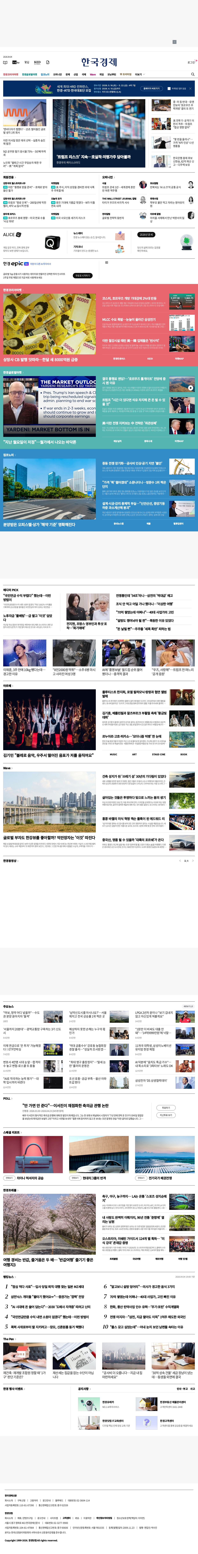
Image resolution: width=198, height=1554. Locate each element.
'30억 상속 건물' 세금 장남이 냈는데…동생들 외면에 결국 (172, 1374)
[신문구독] (48, 62)
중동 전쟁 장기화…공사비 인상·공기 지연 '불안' (132, 463)
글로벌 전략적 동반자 (113, 218)
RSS (77, 1518)
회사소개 (9, 1500)
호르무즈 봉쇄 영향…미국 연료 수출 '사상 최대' (24, 219)
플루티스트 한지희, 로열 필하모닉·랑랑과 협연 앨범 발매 (134, 694)
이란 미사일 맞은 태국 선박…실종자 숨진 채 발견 (24, 142)
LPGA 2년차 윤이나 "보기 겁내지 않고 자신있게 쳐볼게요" (154, 1014)
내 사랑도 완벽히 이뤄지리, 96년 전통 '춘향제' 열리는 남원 (133, 1219)
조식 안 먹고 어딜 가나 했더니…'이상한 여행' (144, 604)
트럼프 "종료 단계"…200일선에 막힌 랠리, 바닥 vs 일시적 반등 (24, 204)
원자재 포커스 (9, 214)
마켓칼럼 (55, 183)
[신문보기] (5, 62)
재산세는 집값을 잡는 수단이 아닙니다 (73, 1374)
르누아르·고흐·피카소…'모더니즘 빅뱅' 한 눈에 (131, 736)
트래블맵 (114, 1258)
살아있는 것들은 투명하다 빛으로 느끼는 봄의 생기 (134, 797)
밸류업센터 (178, 523)
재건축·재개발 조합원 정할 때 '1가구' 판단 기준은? (24, 1374)
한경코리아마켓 (10, 74)
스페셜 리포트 (11, 1132)
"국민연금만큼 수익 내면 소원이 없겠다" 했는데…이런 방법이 (50, 1317)
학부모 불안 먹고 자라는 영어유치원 (167, 204)
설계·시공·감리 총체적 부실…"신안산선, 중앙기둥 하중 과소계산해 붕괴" (133, 505)
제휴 (19, 1518)
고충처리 (34, 1500)
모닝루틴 (111, 74)
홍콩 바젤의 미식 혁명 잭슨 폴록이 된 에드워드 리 (133, 818)
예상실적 (118, 441)
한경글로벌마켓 (29, 74)
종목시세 (148, 441)
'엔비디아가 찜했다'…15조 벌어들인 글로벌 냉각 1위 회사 (24, 130)
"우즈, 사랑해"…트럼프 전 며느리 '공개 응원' (173, 671)
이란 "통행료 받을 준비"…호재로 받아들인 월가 (25, 188)
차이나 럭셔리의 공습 (23, 1178)
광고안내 (47, 1500)
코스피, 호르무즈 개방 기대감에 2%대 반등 (129, 298)
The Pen (8, 1339)
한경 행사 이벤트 (13, 1389)
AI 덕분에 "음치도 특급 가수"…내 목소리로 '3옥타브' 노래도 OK (154, 1064)
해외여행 (159, 1258)
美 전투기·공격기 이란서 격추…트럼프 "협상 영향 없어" (183, 124)
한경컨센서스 (119, 358)
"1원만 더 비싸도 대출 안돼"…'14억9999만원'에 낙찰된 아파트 (153, 1033)
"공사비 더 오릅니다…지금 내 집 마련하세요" (122, 1374)
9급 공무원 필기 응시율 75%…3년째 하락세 (24, 153)
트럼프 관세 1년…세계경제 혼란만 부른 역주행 (118, 188)
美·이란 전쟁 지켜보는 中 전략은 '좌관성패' (129, 423)
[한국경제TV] (15, 62)
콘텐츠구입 (28, 1518)
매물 (149, 523)
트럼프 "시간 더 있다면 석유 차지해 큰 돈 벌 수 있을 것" (133, 402)
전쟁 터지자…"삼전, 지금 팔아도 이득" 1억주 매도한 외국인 (148, 1317)
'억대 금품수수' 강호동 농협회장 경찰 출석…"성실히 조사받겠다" (87, 1049)
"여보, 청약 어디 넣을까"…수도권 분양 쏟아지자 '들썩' (21, 1014)
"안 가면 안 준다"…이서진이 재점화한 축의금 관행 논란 (65, 1105)
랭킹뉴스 (8, 1277)
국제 (84, 74)
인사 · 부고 (182, 1389)
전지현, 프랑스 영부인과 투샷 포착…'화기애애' (86, 625)
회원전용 (8, 177)
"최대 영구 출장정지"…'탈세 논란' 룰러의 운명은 (87, 1064)
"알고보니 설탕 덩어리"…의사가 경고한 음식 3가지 (142, 1286)
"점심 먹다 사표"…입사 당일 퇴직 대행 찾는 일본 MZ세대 (47, 1286)
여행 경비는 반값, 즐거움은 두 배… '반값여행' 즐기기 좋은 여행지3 (48, 1262)
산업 (76, 74)
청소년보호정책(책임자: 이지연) (131, 1518)
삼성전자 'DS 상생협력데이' (151, 1080)
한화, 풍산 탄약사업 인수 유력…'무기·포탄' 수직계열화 (144, 1306)
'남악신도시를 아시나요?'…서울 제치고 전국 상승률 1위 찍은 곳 (88, 1014)
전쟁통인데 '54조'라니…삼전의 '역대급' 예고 (144, 595)
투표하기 (166, 1107)
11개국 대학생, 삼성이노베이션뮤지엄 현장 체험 (153, 1047)
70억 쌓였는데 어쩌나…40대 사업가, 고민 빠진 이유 (142, 1296)
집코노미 (45, 74)
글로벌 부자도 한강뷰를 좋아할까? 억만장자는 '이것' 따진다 (49, 837)
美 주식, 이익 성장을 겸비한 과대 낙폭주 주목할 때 (72, 188)
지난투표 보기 (166, 1115)
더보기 (138, 74)
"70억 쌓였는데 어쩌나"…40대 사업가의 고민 (145, 612)
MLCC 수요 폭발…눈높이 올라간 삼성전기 (129, 319)
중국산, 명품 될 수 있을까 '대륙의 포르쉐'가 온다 (133, 839)
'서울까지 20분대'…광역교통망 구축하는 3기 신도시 (32, 1031)
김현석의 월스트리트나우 (14, 183)
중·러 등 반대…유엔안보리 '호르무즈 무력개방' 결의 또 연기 (183, 105)
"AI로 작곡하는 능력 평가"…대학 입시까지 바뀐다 (21, 1080)
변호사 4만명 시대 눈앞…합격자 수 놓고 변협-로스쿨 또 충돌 (21, 1064)
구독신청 (21, 1500)
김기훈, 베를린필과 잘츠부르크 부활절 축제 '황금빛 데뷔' (134, 715)
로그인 (191, 62)
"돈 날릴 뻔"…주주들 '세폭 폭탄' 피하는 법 (143, 629)
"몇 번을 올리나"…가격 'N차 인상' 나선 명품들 (183, 142)
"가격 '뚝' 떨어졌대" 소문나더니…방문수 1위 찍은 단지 (134, 484)
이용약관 (87, 1518)
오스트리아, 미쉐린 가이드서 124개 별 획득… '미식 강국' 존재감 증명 (133, 1240)
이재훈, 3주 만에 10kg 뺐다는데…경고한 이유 (24, 671)
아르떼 (7, 686)
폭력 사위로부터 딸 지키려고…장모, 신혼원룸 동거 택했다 (47, 1327)
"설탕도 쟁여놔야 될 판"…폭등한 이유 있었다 (144, 620)
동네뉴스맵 (119, 523)
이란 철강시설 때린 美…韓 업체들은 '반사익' (130, 341)
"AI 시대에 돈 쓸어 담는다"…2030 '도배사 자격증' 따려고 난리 (50, 1306)
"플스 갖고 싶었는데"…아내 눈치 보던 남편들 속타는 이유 (146, 1327)
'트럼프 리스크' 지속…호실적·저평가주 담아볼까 (93, 157)
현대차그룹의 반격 (87, 1178)
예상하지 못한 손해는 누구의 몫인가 (87, 1031)
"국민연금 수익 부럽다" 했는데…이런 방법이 (27, 597)
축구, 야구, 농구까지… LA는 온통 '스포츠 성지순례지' (134, 1198)
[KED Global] (37, 62)
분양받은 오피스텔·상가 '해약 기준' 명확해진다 (39, 524)
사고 (192, 1389)
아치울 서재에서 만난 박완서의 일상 (167, 219)
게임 (101, 74)
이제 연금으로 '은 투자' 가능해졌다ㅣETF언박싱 (22, 1047)
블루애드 (59, 1500)
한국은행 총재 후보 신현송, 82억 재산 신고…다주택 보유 (183, 161)
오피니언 (57, 74)
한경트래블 (9, 1190)
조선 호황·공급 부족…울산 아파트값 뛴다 (87, 1080)
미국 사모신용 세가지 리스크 (68, 218)
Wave (93, 74)
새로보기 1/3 (188, 1006)
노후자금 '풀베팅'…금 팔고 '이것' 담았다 (27, 617)
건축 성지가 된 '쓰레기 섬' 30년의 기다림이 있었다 (134, 776)
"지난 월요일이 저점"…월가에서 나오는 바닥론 (39, 441)
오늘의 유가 (56, 198)
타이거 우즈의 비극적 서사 (115, 202)
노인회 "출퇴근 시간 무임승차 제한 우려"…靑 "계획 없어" (22, 164)
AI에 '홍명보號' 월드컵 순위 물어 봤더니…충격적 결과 (122, 671)
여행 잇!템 (182, 1258)
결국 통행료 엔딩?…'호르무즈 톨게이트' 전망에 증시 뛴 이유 (134, 381)
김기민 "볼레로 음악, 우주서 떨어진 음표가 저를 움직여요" (48, 755)
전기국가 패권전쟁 (153, 1178)
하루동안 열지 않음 (179, 88)
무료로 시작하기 (83, 275)
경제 (67, 74)
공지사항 (83, 1389)
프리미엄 (127, 74)
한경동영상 (9, 861)
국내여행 (137, 1258)
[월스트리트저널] (27, 62)
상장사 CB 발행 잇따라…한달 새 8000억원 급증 (40, 359)
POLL (6, 1098)
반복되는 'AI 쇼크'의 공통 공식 (165, 187)
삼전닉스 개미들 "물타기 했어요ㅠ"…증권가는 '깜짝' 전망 (47, 1296)
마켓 (179, 358)
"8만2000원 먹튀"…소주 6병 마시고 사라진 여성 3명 (74, 671)
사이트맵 (54, 1518)
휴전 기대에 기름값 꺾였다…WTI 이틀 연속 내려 (73, 204)
